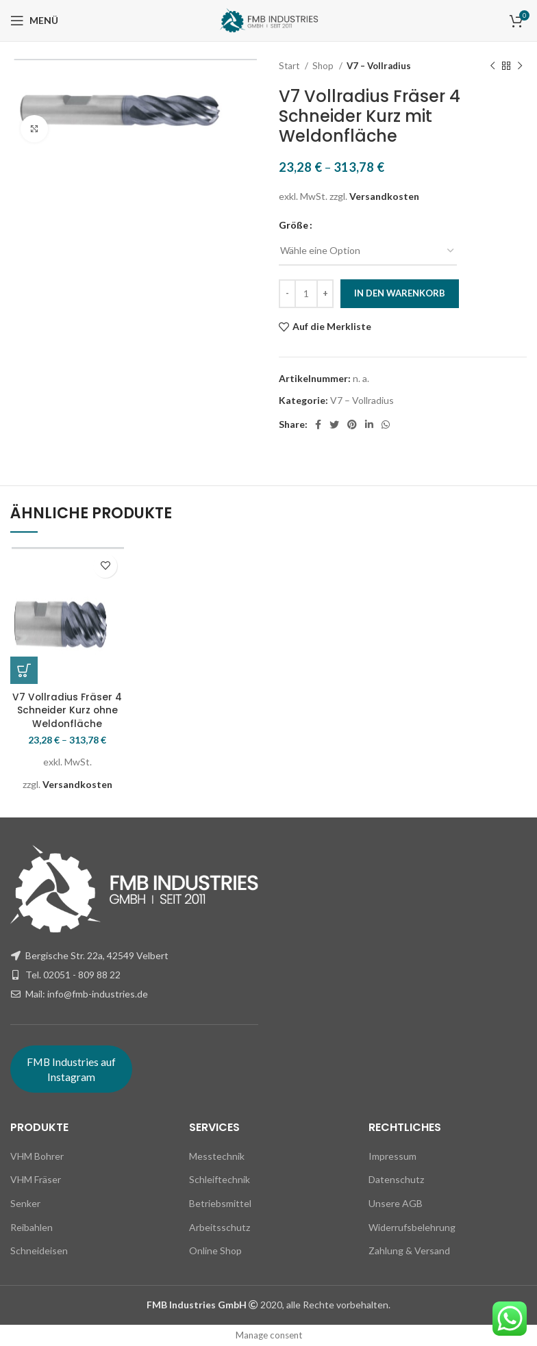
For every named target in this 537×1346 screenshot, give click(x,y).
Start (290, 65)
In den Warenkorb (399, 293)
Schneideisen (39, 1250)
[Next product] (520, 66)
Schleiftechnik (219, 1179)
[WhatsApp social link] (385, 424)
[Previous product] (492, 66)
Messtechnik (217, 1156)
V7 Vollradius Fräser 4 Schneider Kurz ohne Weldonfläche (67, 710)
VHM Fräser (35, 1179)
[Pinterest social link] (352, 424)
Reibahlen (31, 1227)
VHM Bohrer (37, 1156)
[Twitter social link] (334, 424)
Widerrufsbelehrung (412, 1227)
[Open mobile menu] (34, 20)
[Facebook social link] (318, 424)
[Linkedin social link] (369, 424)
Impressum (392, 1156)
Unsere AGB (396, 1203)
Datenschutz (396, 1179)
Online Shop (215, 1250)
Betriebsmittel (220, 1203)
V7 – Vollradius (379, 65)
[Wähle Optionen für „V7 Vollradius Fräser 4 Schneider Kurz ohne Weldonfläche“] (24, 670)
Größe (293, 225)
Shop (324, 65)
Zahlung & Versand (409, 1250)
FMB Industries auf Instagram (71, 1069)
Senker (25, 1203)
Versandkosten (384, 196)
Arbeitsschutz (219, 1227)
